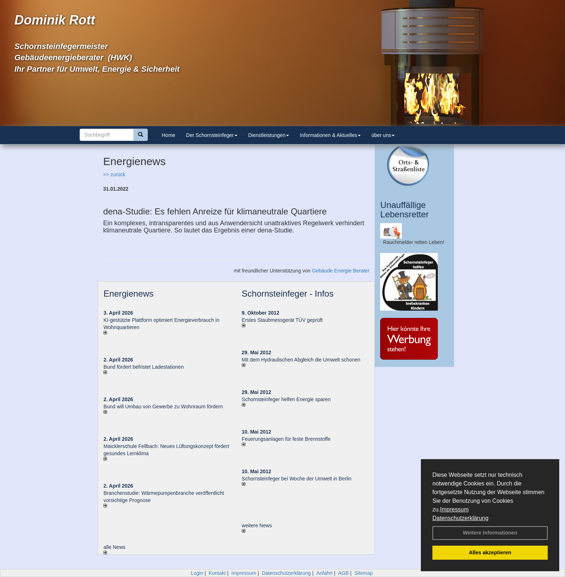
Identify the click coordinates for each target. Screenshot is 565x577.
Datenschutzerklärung (460, 518)
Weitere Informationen (490, 533)
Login (197, 573)
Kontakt (217, 573)
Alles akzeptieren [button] (490, 552)
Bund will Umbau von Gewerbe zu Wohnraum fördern (163, 406)
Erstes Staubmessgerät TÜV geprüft (282, 320)
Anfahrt (324, 573)
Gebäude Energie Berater (341, 271)
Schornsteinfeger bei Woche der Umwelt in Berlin (297, 478)
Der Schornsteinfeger (211, 135)
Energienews (128, 293)
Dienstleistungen (268, 135)
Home (168, 135)
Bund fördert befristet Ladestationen (143, 367)
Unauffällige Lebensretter (404, 209)
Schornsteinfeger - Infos (288, 293)
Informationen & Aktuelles (330, 135)
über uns (383, 135)
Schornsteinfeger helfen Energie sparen (286, 399)
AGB (343, 573)
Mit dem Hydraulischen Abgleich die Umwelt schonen (301, 360)
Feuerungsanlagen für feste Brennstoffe (286, 439)
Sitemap (363, 573)
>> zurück (114, 174)
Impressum (454, 509)
